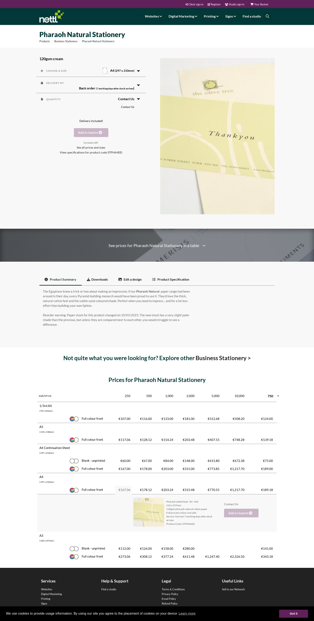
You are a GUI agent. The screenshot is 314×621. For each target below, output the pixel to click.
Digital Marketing (183, 16)
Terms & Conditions (173, 589)
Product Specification (170, 279)
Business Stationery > (223, 357)
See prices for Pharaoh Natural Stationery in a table (157, 245)
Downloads (97, 279)
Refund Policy (170, 603)
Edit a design (130, 279)
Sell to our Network (233, 589)
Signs (231, 16)
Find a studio (252, 16)
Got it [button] (293, 613)
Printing (212, 16)
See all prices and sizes (91, 147)
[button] (91, 70)
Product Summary (60, 279)
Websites (154, 16)
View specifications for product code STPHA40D (91, 152)
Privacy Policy (170, 594)
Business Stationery (66, 41)
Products (44, 41)
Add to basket (91, 132)
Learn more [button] (187, 613)
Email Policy (169, 598)
